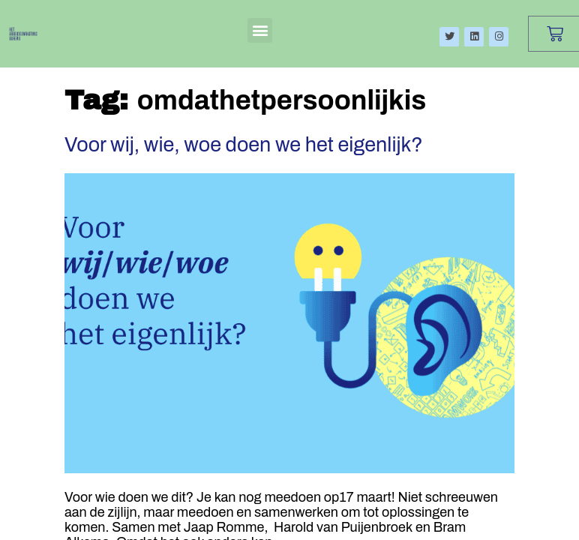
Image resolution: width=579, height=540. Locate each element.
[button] (260, 30)
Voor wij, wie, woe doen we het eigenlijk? (243, 145)
